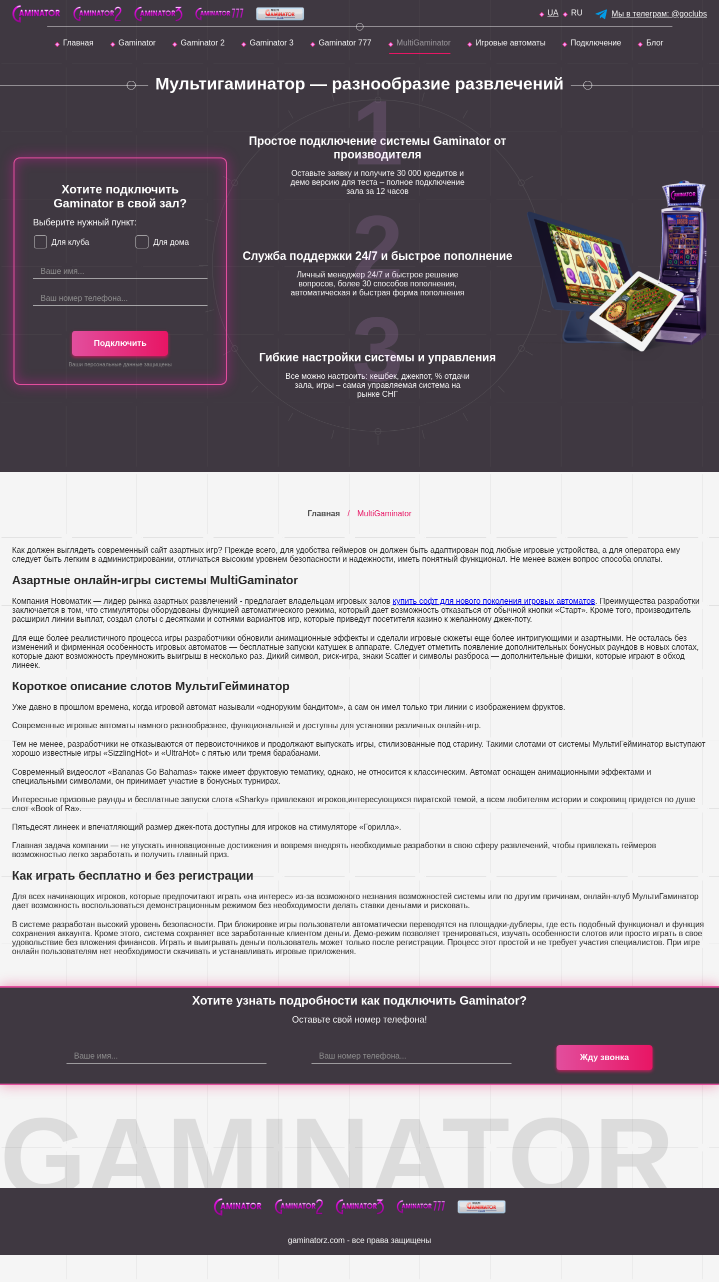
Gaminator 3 (272, 42)
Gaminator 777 (345, 42)
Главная (78, 42)
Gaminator (137, 42)
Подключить (120, 343)
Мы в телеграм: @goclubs (659, 13)
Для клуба (71, 242)
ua (553, 12)
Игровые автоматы (511, 42)
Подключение (595, 42)
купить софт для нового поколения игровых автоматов (493, 601)
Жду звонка (604, 1057)
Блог (655, 42)
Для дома (170, 242)
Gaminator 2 (202, 42)
